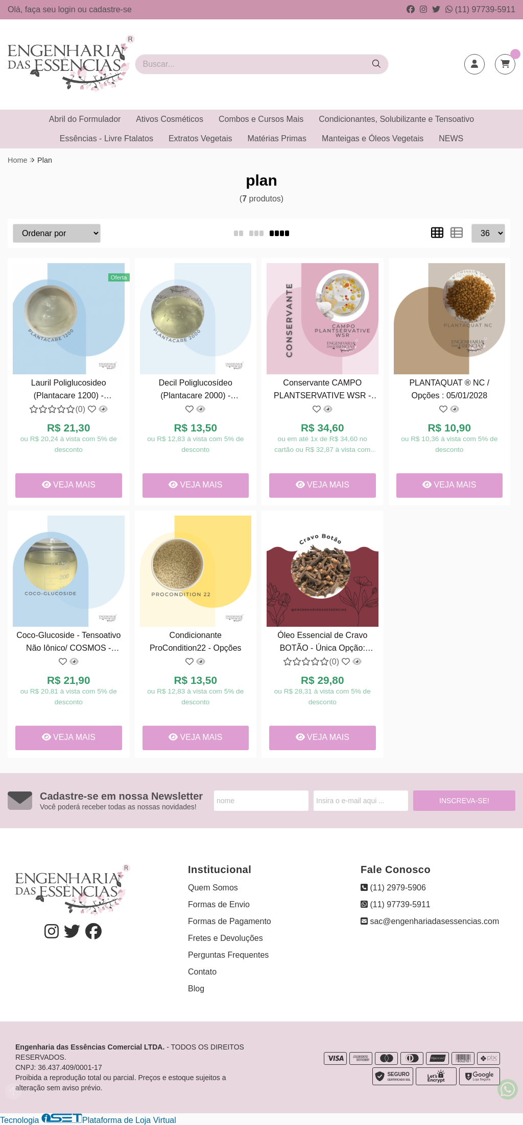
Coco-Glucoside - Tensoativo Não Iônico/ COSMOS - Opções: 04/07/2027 (68, 643)
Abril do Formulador (85, 119)
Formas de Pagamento (229, 921)
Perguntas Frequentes (228, 955)
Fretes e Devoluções (225, 938)
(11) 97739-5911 (480, 9)
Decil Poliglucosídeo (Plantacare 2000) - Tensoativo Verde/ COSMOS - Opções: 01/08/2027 (195, 390)
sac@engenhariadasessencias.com (430, 921)
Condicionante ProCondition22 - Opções (196, 641)
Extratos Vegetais (200, 138)
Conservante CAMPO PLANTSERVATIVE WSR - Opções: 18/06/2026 (322, 390)
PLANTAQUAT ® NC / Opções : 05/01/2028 (449, 388)
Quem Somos (213, 887)
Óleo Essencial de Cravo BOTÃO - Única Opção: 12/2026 (322, 643)
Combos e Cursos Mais (261, 119)
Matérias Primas (276, 138)
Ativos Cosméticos (169, 119)
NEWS (451, 138)
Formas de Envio (219, 904)
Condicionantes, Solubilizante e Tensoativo (396, 119)
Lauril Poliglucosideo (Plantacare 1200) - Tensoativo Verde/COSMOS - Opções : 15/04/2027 (68, 390)
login (68, 9)
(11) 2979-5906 (393, 887)
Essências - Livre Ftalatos (106, 138)
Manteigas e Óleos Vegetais (372, 138)
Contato (202, 971)
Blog (196, 988)
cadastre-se (110, 9)
